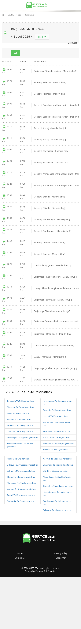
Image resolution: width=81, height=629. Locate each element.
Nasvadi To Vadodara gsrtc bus (57, 458)
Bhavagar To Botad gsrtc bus (20, 407)
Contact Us (20, 557)
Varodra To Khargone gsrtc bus (21, 489)
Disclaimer (61, 557)
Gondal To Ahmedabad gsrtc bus (58, 486)
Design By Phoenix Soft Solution (40, 571)
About (20, 553)
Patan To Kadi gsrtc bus (18, 413)
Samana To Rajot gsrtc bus (55, 449)
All (15, 52)
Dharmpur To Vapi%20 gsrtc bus (58, 464)
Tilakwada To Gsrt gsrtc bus (20, 425)
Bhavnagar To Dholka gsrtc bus (21, 483)
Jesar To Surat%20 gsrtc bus (56, 437)
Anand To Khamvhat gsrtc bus (21, 495)
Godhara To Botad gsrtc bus (20, 431)
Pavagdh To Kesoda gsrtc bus (57, 410)
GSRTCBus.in (35, 568)
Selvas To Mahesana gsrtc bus (21, 471)
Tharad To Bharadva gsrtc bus (21, 477)
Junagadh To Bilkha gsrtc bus (20, 401)
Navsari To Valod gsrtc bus (55, 416)
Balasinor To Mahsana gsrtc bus (57, 510)
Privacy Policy (60, 553)
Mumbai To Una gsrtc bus (18, 458)
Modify (42, 36)
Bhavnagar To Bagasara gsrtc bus (22, 437)
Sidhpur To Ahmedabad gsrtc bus (22, 464)
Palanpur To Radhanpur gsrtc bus (58, 443)
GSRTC (11, 15)
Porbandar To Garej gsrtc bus (56, 431)
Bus (19, 15)
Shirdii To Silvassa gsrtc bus (56, 471)
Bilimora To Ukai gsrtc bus (19, 419)
